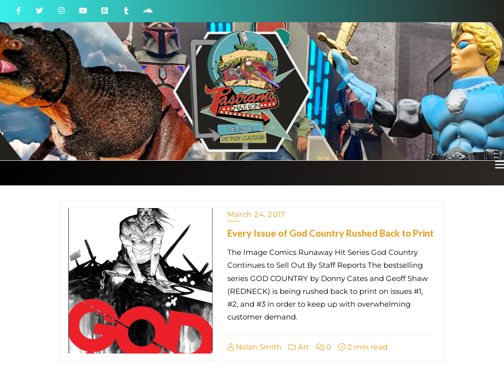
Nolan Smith (254, 347)
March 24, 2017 (256, 214)
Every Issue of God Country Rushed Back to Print (330, 233)
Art (298, 347)
